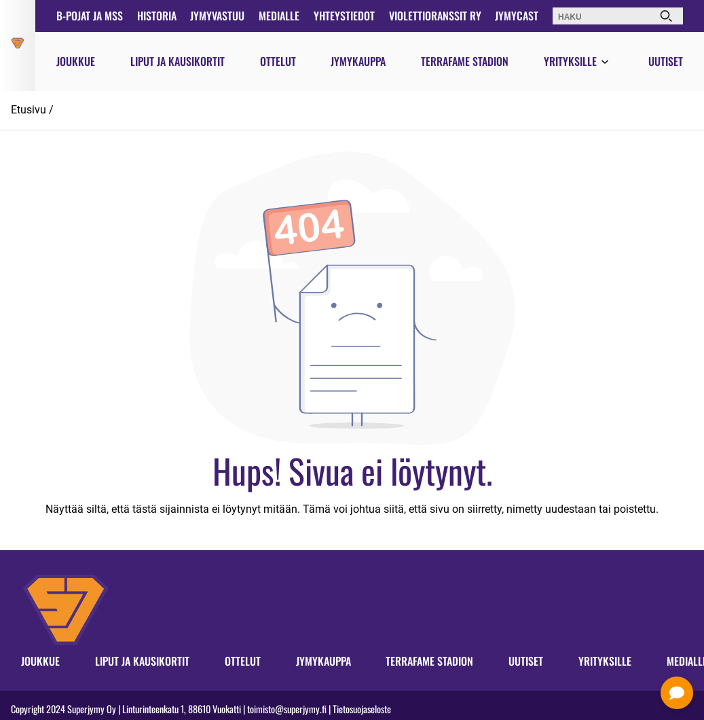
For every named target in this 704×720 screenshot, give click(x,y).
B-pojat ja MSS (89, 15)
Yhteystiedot (344, 15)
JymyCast (516, 15)
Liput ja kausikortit (177, 61)
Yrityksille (570, 61)
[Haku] (666, 15)
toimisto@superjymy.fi (287, 709)
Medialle (279, 15)
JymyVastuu (217, 15)
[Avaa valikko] (605, 62)
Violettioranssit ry (435, 15)
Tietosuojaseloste (362, 709)
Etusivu (28, 109)
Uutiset (665, 61)
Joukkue (75, 61)
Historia (157, 15)
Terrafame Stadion (464, 61)
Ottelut (278, 61)
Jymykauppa (358, 61)
